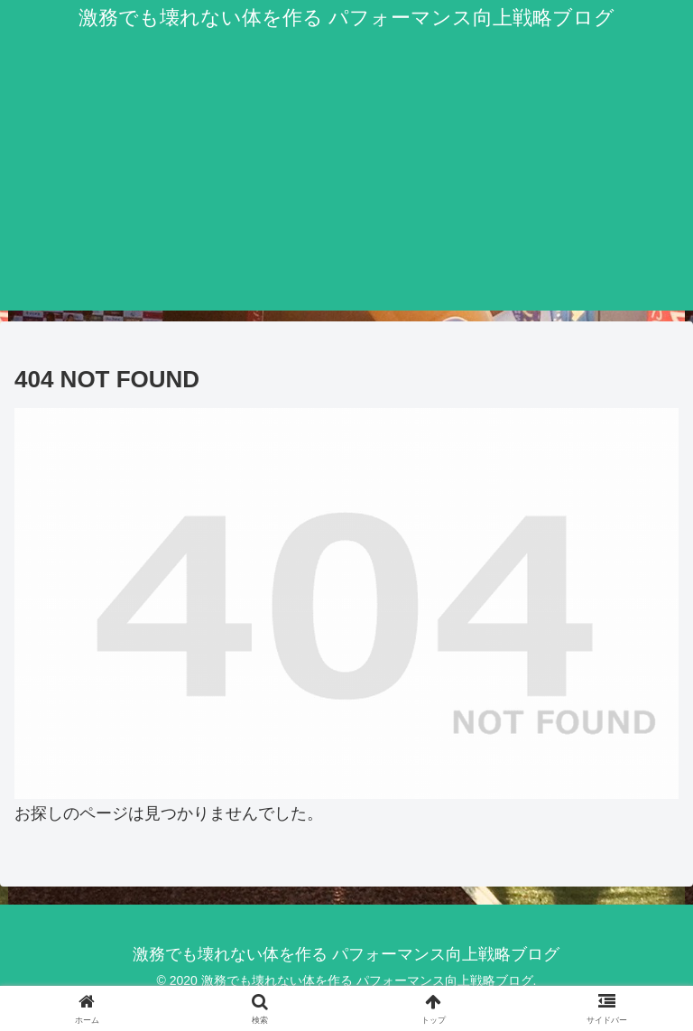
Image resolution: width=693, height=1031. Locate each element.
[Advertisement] (346, 184)
